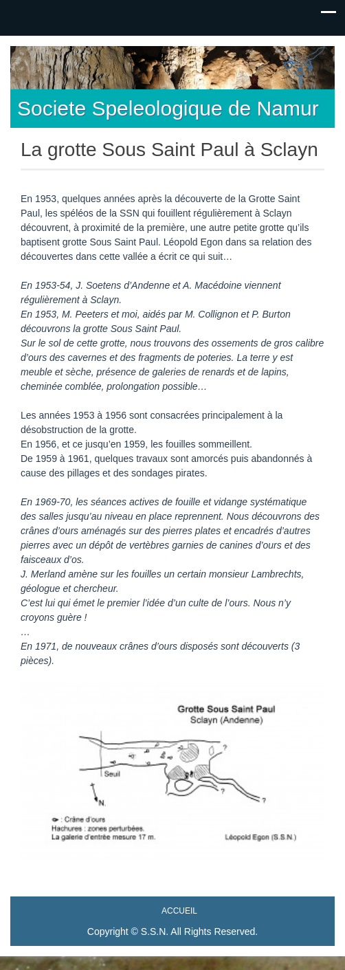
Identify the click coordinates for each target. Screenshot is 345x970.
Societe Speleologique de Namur (168, 108)
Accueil (179, 911)
